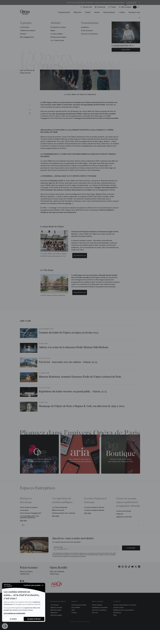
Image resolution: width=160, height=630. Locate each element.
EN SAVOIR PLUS (79, 256)
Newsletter (117, 613)
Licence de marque (123, 511)
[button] (5, 626)
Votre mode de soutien (28, 507)
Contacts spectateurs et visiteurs (124, 605)
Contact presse (118, 607)
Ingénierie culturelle (124, 517)
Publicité (119, 514)
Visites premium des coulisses (63, 513)
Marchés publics (56, 610)
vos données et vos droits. (78, 556)
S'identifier (131, 2)
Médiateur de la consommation (123, 610)
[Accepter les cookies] (34, 619)
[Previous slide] (134, 525)
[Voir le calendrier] (100, 7)
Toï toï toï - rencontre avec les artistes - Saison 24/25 (68, 362)
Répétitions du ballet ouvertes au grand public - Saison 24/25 (73, 391)
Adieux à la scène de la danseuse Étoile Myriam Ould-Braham (73, 347)
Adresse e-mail (58, 547)
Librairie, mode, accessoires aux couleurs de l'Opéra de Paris (120, 460)
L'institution (55, 605)
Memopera (54, 613)
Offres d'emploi (97, 605)
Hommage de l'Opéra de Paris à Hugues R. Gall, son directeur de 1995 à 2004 (81, 406)
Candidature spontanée (100, 607)
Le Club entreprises (59, 507)
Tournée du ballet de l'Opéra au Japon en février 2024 (68, 332)
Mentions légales (56, 615)
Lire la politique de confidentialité (14, 613)
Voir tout (23, 520)
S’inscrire (131, 548)
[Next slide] (138, 525)
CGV (73, 610)
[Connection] (125, 7)
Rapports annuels (56, 607)
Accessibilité (75, 607)
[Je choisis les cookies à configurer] (13, 619)
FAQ (114, 615)
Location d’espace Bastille (94, 510)
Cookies (74, 613)
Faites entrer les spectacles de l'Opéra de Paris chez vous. (39, 460)
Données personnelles (78, 605)
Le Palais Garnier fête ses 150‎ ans (131, 62)
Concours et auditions (99, 610)
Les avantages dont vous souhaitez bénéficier (29, 517)
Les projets (24, 510)
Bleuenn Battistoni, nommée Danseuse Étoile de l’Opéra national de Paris (80, 376)
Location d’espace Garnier (94, 507)
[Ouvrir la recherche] (87, 7)
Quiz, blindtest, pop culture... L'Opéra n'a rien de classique (80, 460)
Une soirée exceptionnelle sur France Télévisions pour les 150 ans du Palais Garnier (28, 66)
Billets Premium (58, 510)
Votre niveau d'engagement (30, 513)
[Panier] (112, 7)
